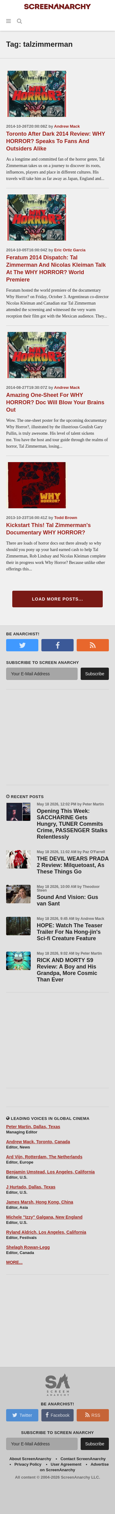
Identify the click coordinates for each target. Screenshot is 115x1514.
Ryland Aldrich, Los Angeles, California (46, 1232)
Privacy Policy (27, 1464)
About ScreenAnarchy (30, 1458)
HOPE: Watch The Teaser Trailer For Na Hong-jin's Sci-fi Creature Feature (69, 931)
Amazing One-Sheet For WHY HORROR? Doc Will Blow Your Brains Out (55, 402)
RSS (92, 1415)
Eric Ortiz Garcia (70, 250)
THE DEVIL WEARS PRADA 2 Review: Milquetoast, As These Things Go (73, 865)
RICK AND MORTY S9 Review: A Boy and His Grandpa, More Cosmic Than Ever (67, 970)
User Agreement (66, 1464)
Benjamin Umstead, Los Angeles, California (50, 1171)
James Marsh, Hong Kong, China (39, 1202)
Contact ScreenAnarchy (82, 1458)
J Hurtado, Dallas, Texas (31, 1186)
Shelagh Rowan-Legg (28, 1247)
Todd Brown (65, 517)
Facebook (57, 1415)
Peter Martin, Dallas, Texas (33, 1126)
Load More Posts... (57, 599)
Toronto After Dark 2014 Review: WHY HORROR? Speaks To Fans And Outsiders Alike (55, 141)
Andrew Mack (67, 126)
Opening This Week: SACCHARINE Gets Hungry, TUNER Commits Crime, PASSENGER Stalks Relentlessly (72, 824)
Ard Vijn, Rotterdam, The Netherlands (44, 1156)
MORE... (14, 1262)
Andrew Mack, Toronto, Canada (38, 1141)
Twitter (22, 1415)
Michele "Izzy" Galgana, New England (44, 1217)
